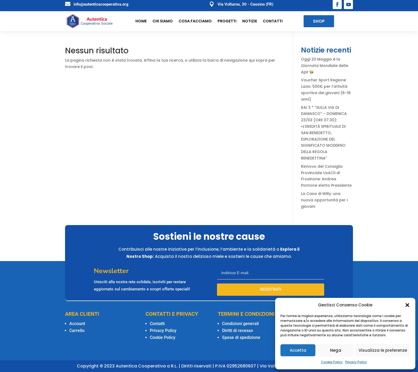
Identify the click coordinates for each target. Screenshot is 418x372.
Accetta (298, 350)
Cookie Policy (332, 362)
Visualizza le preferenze (383, 350)
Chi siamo (162, 21)
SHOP (319, 21)
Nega (335, 350)
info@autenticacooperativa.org (101, 4)
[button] (407, 305)
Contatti (273, 21)
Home (141, 21)
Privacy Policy (356, 362)
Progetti (227, 21)
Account (77, 323)
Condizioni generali (240, 323)
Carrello (77, 330)
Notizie (249, 21)
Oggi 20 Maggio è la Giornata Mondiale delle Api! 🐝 (324, 66)
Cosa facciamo (195, 21)
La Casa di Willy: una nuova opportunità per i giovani (324, 200)
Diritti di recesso (237, 330)
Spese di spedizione (241, 337)
